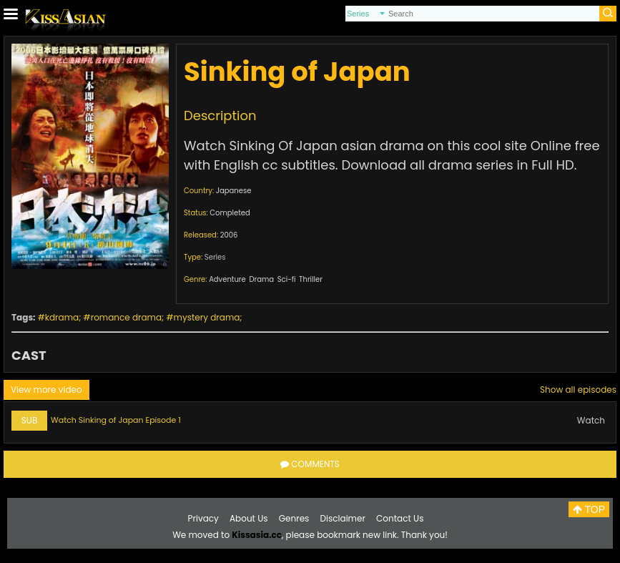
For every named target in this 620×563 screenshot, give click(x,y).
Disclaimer (342, 518)
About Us (249, 518)
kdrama (62, 317)
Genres (294, 518)
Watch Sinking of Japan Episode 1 (116, 420)
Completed (230, 212)
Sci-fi (286, 279)
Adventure (227, 279)
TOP (589, 509)
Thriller (311, 279)
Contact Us (399, 518)
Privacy (203, 518)
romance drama (126, 317)
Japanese (234, 190)
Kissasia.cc (257, 535)
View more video (46, 389)
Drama (261, 279)
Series (215, 257)
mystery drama (207, 317)
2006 (229, 235)
